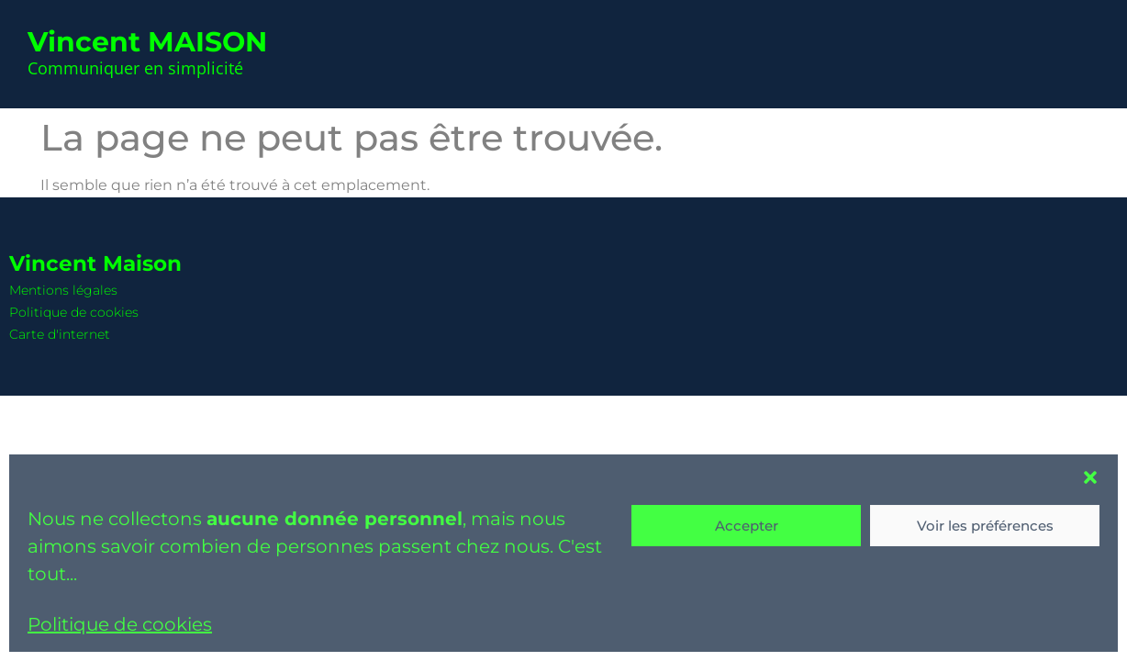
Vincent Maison (95, 263)
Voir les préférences (985, 525)
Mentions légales (63, 290)
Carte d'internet (59, 334)
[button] (1090, 477)
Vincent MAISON (147, 42)
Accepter (746, 525)
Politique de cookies (120, 624)
